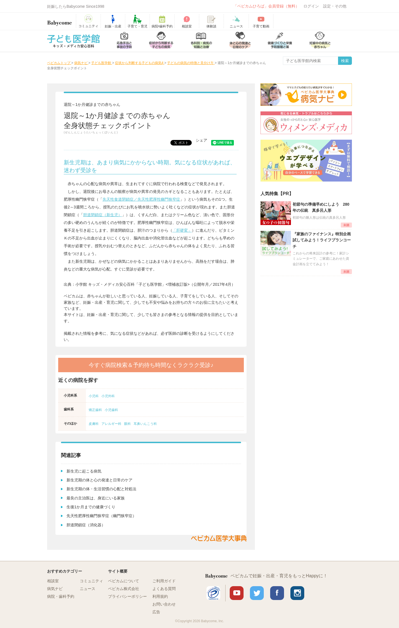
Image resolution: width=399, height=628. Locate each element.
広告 (156, 612)
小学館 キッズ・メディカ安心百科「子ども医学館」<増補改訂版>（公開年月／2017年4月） (155, 284)
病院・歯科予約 (60, 596)
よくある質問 (164, 588)
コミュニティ (91, 581)
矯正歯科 (95, 410)
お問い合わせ (164, 604)
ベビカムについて (123, 581)
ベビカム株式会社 (123, 588)
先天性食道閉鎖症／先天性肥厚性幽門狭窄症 (141, 199)
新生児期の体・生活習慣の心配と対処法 (101, 489)
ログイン (311, 6)
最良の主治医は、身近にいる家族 (95, 498)
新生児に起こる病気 (83, 471)
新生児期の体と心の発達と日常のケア (99, 480)
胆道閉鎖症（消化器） (85, 525)
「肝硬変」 (182, 230)
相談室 (53, 581)
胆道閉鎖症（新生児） (102, 215)
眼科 (127, 424)
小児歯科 (111, 410)
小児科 (94, 396)
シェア (201, 140)
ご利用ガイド (164, 581)
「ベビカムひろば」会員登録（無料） (266, 6)
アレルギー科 (111, 424)
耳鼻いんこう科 (145, 424)
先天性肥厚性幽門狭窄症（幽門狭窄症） (101, 516)
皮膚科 (94, 424)
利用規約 (160, 596)
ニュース (87, 588)
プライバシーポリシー (127, 596)
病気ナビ (55, 588)
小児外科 (108, 396)
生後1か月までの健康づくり (90, 507)
